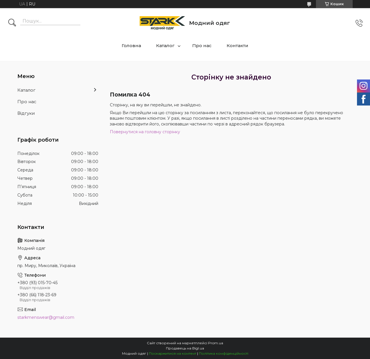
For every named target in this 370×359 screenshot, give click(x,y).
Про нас (202, 45)
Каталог (165, 45)
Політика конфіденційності (223, 353)
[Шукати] (12, 23)
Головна (131, 45)
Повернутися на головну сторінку (145, 131)
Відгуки (26, 113)
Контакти (237, 45)
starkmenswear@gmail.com (45, 317)
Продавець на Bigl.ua (185, 348)
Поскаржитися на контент (172, 353)
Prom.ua (215, 343)
